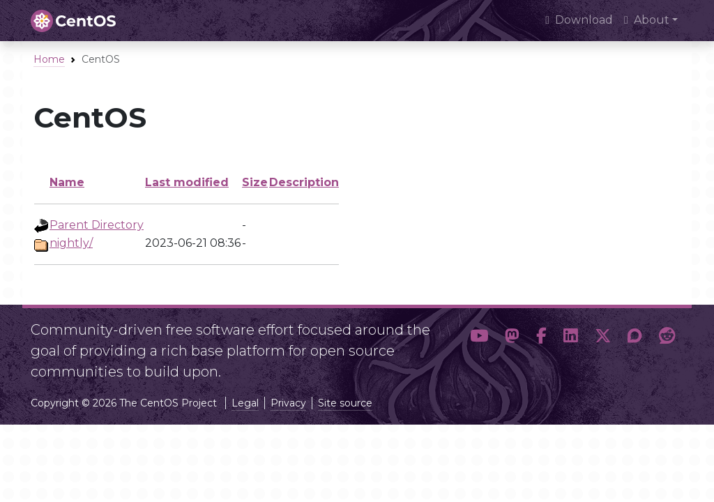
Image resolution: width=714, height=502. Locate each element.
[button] (479, 345)
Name (67, 182)
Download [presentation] (579, 19)
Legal (245, 403)
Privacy (288, 403)
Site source (345, 403)
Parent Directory (97, 224)
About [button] (646, 19)
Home (49, 59)
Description (304, 182)
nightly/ (71, 243)
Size (255, 182)
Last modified (187, 182)
